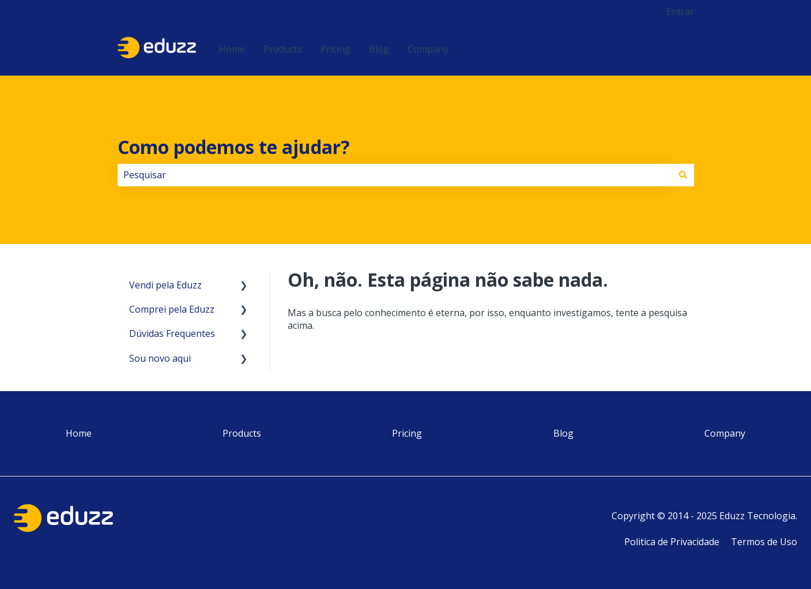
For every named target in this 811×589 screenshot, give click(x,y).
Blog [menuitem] (563, 433)
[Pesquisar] (683, 175)
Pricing (335, 49)
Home (232, 49)
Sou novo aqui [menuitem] (160, 358)
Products (282, 49)
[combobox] (395, 175)
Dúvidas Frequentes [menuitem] (172, 333)
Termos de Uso (764, 541)
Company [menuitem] (724, 433)
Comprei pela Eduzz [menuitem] (171, 309)
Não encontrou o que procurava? (85, 554)
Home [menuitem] (79, 433)
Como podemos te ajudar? (234, 146)
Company (428, 49)
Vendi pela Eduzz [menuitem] (165, 285)
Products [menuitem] (241, 433)
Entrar (680, 11)
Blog (379, 49)
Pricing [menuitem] (407, 433)
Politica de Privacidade (671, 541)
